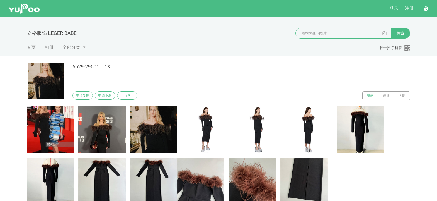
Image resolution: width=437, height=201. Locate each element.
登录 (393, 8)
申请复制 (84, 96)
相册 (49, 47)
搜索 (400, 33)
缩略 (370, 96)
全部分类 (71, 47)
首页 (31, 47)
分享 (134, 96)
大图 (402, 96)
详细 (386, 96)
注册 (409, 8)
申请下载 (109, 96)
